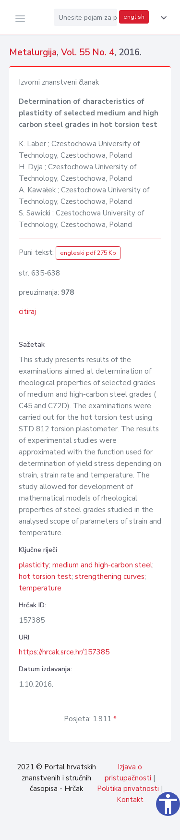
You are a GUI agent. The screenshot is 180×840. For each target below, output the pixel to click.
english (133, 17)
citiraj (27, 311)
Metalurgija (33, 52)
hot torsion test (45, 576)
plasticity (34, 565)
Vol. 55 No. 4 (87, 52)
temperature (40, 588)
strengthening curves (109, 576)
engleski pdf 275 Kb (88, 253)
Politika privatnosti (128, 788)
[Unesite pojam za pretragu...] (85, 17)
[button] (161, 17)
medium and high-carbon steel (102, 565)
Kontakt (130, 799)
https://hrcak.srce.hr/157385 (64, 652)
